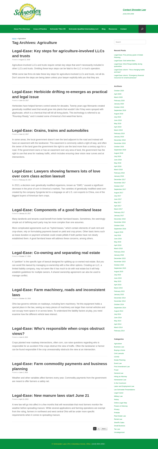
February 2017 (119, 212)
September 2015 (120, 268)
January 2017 (119, 215)
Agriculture (118, 344)
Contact (123, 29)
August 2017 (118, 193)
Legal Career (118, 393)
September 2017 (120, 189)
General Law (118, 373)
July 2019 (117, 117)
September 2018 (120, 150)
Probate (117, 413)
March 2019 (118, 130)
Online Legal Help (120, 403)
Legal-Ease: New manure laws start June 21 (50, 395)
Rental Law (118, 419)
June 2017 (118, 199)
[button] (142, 29)
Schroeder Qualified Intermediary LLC (83, 29)
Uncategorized (119, 432)
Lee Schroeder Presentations (124, 390)
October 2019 (119, 107)
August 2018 (118, 153)
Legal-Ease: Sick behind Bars (124, 61)
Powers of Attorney (121, 406)
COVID (116, 357)
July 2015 (117, 275)
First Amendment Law (122, 366)
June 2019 (118, 120)
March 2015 (118, 288)
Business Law (119, 347)
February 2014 (119, 331)
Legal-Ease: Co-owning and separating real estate (56, 253)
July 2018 (117, 156)
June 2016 (118, 239)
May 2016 (117, 242)
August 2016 (118, 232)
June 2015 (118, 278)
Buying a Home (119, 350)
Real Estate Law (120, 416)
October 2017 (119, 186)
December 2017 (120, 179)
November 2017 (120, 183)
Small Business (119, 426)
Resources (113, 29)
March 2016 (118, 248)
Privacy (116, 409)
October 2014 (119, 304)
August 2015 (118, 271)
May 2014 (117, 321)
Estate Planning (119, 360)
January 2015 (119, 294)
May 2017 (117, 202)
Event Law (118, 363)
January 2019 (119, 137)
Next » (104, 428)
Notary (116, 399)
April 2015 (117, 285)
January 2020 (119, 104)
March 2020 (118, 97)
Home (14, 38)
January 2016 (119, 255)
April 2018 (117, 166)
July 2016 (117, 235)
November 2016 (120, 222)
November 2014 (120, 301)
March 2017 (118, 209)
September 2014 (120, 308)
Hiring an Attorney (120, 376)
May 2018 (117, 163)
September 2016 (120, 229)
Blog (103, 29)
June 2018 (118, 160)
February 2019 (119, 133)
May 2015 (117, 281)
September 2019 (120, 110)
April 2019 (117, 127)
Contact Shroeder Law (134, 10)
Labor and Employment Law (124, 386)
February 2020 (119, 100)
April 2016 (117, 245)
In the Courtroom (120, 383)
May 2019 (117, 123)
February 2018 (119, 173)
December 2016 (120, 219)
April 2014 (117, 324)
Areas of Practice (40, 29)
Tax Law (117, 429)
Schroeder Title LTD (58, 29)
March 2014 (118, 327)
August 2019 (118, 114)
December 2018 (120, 140)
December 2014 (120, 298)
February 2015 (119, 291)
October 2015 (119, 265)
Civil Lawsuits (119, 353)
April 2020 (117, 94)
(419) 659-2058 (128, 14)
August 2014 (118, 311)
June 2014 (118, 317)
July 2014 (117, 314)
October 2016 (119, 225)
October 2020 (119, 91)
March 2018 (118, 169)
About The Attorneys (22, 29)
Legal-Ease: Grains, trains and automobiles (50, 130)
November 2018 (120, 143)
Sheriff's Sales (119, 422)
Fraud (116, 370)
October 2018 (119, 147)
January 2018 (119, 176)
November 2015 (120, 262)
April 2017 (117, 206)
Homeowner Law (120, 380)
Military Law (118, 396)
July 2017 (117, 196)
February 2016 (119, 252)
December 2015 (120, 258)
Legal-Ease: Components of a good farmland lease (57, 210)
